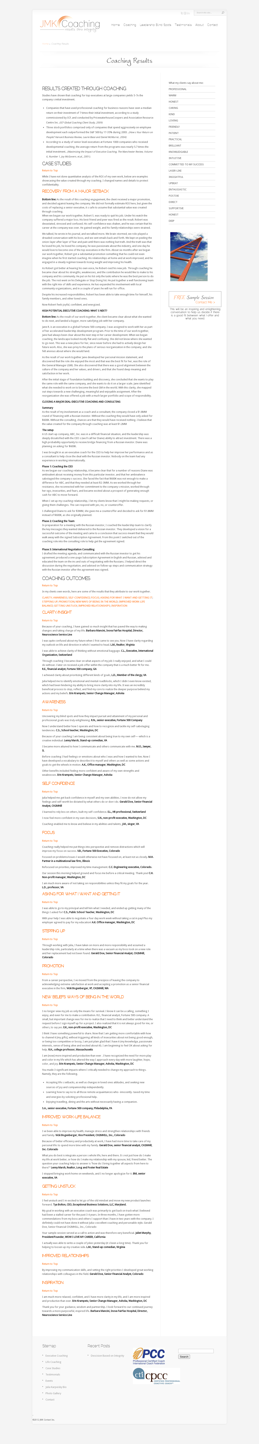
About (199, 25)
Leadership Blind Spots (155, 25)
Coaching (129, 25)
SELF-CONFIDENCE (79, 597)
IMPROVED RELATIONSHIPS (94, 605)
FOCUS (95, 597)
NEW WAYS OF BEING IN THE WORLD (97, 601)
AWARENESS (60, 597)
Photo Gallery (53, 1393)
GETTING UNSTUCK (65, 605)
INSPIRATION (119, 605)
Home (115, 25)
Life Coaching (53, 1361)
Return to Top (50, 170)
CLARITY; (47, 597)
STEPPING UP (50, 601)
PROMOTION (66, 601)
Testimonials (183, 25)
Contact (212, 25)
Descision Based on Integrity (107, 1355)
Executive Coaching (57, 1355)
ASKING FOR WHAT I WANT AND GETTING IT (126, 597)
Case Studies (53, 1368)
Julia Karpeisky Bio (56, 1387)
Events (49, 1380)
